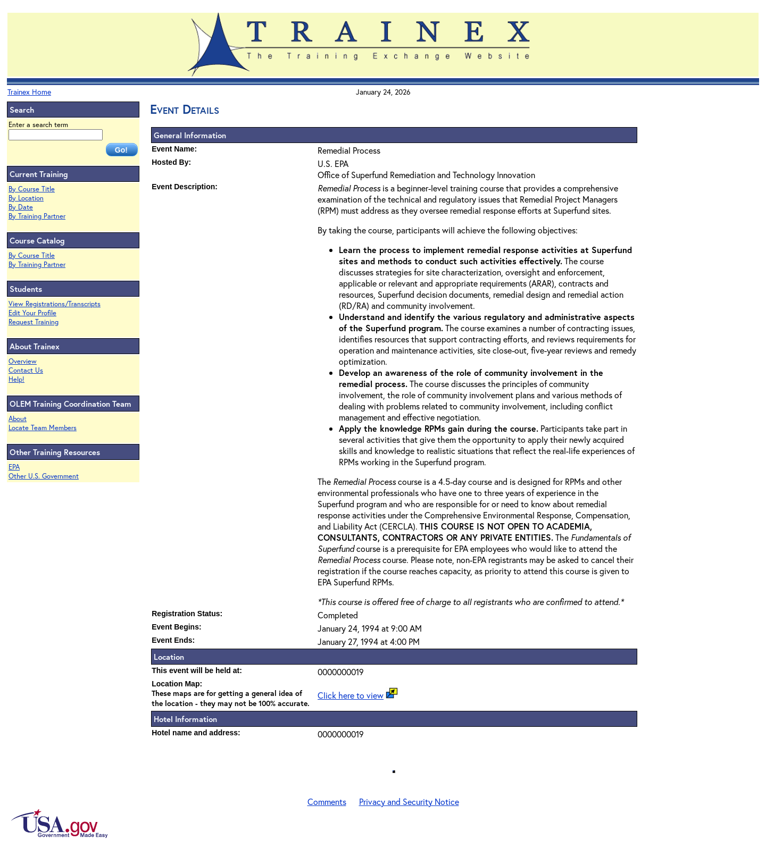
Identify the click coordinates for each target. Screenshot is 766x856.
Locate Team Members (43, 427)
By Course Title (32, 189)
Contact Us (26, 370)
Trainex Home (29, 92)
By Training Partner (37, 216)
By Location (26, 198)
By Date (21, 207)
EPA (14, 467)
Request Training (34, 321)
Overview (23, 361)
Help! (16, 379)
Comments (326, 801)
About (18, 418)
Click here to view (351, 695)
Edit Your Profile (32, 312)
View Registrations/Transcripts (55, 303)
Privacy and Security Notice (409, 801)
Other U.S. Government (44, 476)
